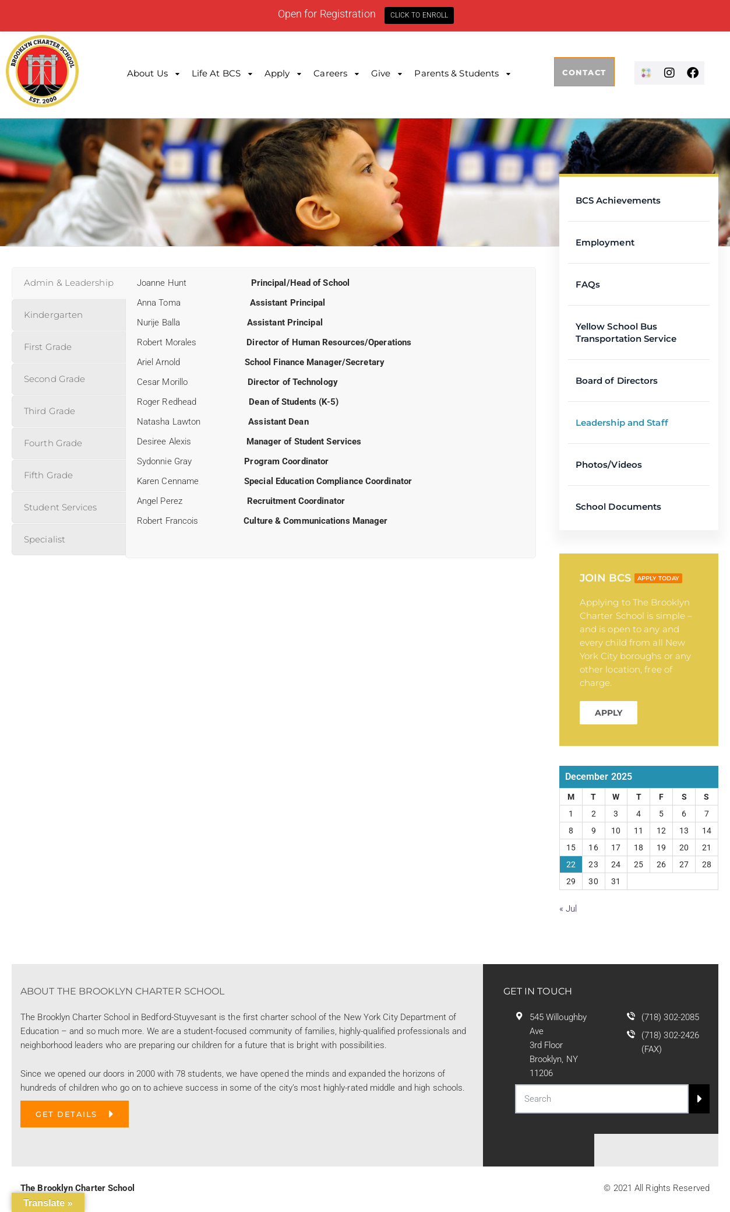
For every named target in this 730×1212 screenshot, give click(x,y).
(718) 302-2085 (670, 1017)
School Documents (619, 506)
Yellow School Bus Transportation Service (626, 332)
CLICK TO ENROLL (419, 15)
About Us (147, 73)
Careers (330, 73)
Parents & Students (456, 73)
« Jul (568, 908)
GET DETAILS (66, 1114)
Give (380, 73)
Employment (605, 242)
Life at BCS (216, 73)
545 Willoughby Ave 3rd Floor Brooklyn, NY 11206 (558, 1045)
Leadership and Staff (622, 422)
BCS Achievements (618, 200)
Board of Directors (617, 380)
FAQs (588, 284)
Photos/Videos (609, 464)
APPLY (609, 712)
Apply (277, 73)
